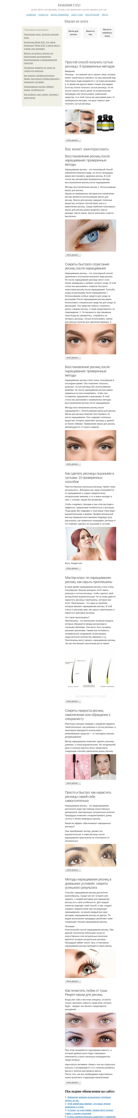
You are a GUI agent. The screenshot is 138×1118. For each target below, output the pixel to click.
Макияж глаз (69, 5)
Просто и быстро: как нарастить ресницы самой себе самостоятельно (88, 796)
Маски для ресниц (73, 32)
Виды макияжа (60, 14)
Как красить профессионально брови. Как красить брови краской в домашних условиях (41, 78)
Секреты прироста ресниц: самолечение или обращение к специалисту (87, 714)
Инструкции (92, 14)
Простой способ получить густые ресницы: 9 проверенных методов (89, 64)
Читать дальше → (73, 140)
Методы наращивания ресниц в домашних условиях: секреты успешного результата (88, 883)
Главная (31, 14)
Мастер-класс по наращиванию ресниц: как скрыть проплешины (88, 580)
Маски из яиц (90, 32)
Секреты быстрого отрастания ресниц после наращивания (87, 266)
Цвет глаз (77, 14)
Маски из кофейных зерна (107, 32)
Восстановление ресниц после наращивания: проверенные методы (87, 160)
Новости (43, 14)
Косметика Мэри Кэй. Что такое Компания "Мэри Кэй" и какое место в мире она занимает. (42, 45)
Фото (105, 14)
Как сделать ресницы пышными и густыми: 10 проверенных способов (89, 477)
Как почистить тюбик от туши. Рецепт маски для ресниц (86, 992)
